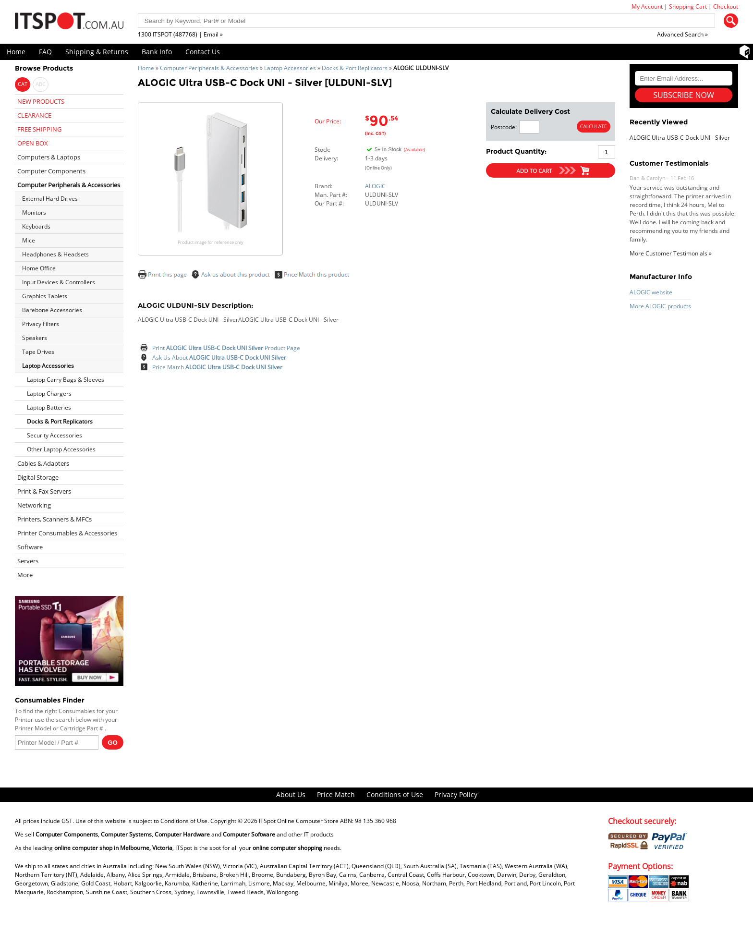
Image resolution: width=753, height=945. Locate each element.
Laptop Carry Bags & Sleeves (65, 380)
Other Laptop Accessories (61, 449)
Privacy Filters (40, 324)
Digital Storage (38, 477)
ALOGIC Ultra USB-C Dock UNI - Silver (680, 137)
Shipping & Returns (96, 51)
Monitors (34, 212)
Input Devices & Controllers (58, 282)
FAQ (45, 51)
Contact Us (202, 51)
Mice (28, 240)
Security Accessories (54, 435)
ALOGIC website (651, 292)
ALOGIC (375, 186)
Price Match (217, 367)
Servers (27, 561)
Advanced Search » (682, 34)
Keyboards (36, 226)
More (25, 574)
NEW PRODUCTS (40, 101)
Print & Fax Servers (44, 491)
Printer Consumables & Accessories (67, 533)
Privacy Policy (456, 794)
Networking (34, 505)
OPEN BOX (32, 143)
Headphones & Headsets (55, 254)
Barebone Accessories (52, 310)
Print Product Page (226, 348)
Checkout (725, 6)
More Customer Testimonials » (671, 253)
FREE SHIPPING (39, 129)
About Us (290, 794)
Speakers (34, 338)
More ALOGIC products (660, 306)
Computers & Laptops (48, 157)
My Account (647, 6)
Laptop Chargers (49, 393)
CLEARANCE (34, 115)
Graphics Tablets (44, 296)
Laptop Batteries (49, 407)
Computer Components (51, 171)
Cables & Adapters (43, 463)
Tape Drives (38, 352)
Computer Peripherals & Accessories (209, 68)
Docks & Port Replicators (355, 68)
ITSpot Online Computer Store (299, 821)
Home (16, 51)
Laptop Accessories (290, 68)
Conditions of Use (394, 794)
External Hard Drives (50, 198)
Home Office (39, 268)
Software (30, 547)
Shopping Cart (688, 6)
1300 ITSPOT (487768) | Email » (180, 34)
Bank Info (157, 51)
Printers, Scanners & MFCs (54, 519)
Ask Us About (219, 357)
